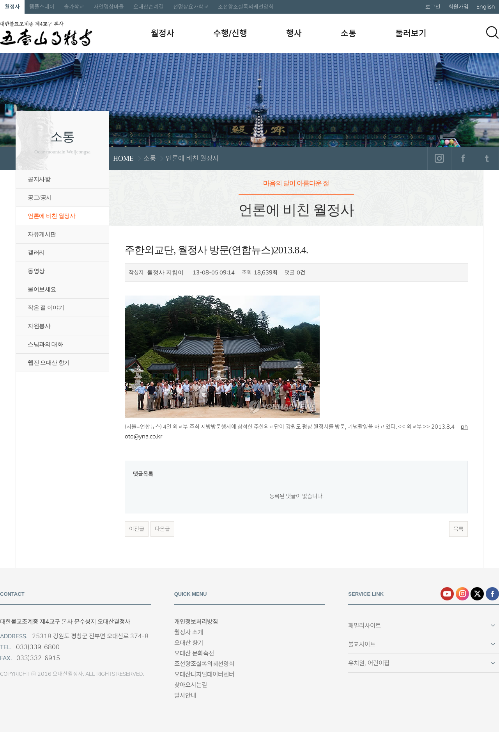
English (485, 6)
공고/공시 (40, 197)
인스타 (462, 593)
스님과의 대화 (45, 344)
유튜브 (447, 593)
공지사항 (39, 179)
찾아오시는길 (190, 685)
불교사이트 (361, 644)
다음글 (162, 529)
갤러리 (36, 252)
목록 (458, 529)
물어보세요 (42, 289)
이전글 (136, 529)
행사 (294, 33)
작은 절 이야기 (46, 308)
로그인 (433, 6)
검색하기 (492, 32)
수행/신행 (230, 33)
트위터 (487, 158)
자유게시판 (42, 234)
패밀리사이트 (364, 626)
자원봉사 (39, 326)
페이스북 (463, 158)
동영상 (36, 271)
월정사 (12, 6)
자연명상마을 (109, 6)
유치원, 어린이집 (368, 663)
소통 (348, 33)
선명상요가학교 (191, 6)
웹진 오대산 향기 (49, 363)
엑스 (477, 593)
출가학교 (74, 6)
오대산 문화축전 (194, 653)
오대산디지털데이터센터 (204, 674)
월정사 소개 (188, 632)
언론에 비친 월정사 (51, 216)
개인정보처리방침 (196, 622)
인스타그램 (439, 158)
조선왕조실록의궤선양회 (246, 6)
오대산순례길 (148, 6)
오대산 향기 (188, 643)
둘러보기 (410, 33)
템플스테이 (42, 6)
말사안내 (185, 695)
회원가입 (458, 6)
